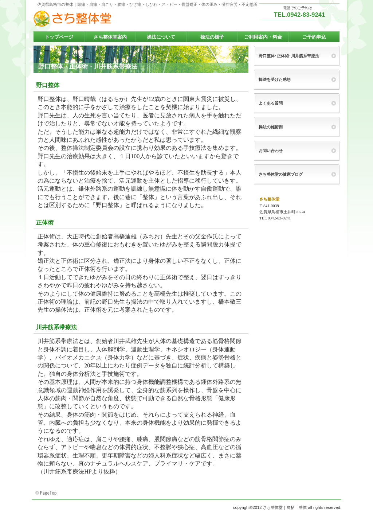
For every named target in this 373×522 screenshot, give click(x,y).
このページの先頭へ (46, 493)
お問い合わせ (271, 150)
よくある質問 (271, 103)
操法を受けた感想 (275, 79)
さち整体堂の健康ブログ (281, 174)
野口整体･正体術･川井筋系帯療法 (289, 56)
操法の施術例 (271, 127)
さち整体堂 (106, 19)
